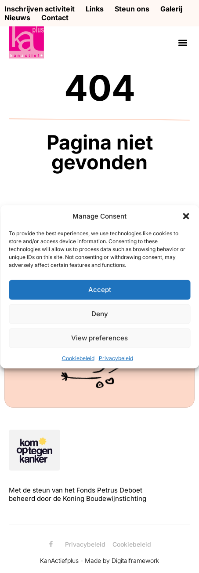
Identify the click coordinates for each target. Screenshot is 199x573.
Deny (99, 314)
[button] (185, 216)
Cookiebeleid (78, 357)
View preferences (99, 338)
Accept (99, 289)
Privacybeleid (116, 357)
